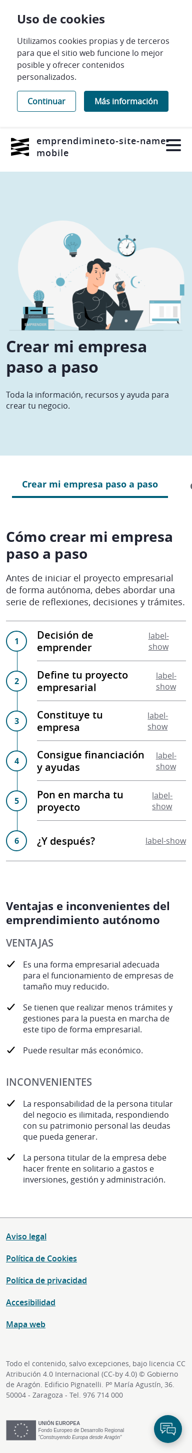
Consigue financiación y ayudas (111, 761)
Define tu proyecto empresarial (111, 681)
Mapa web (26, 1324)
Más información (126, 101)
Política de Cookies (41, 1258)
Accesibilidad (31, 1302)
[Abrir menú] (173, 145)
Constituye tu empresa (111, 721)
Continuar (47, 101)
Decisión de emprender (111, 641)
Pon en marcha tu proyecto (111, 801)
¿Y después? (111, 841)
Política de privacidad (46, 1280)
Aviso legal (26, 1236)
